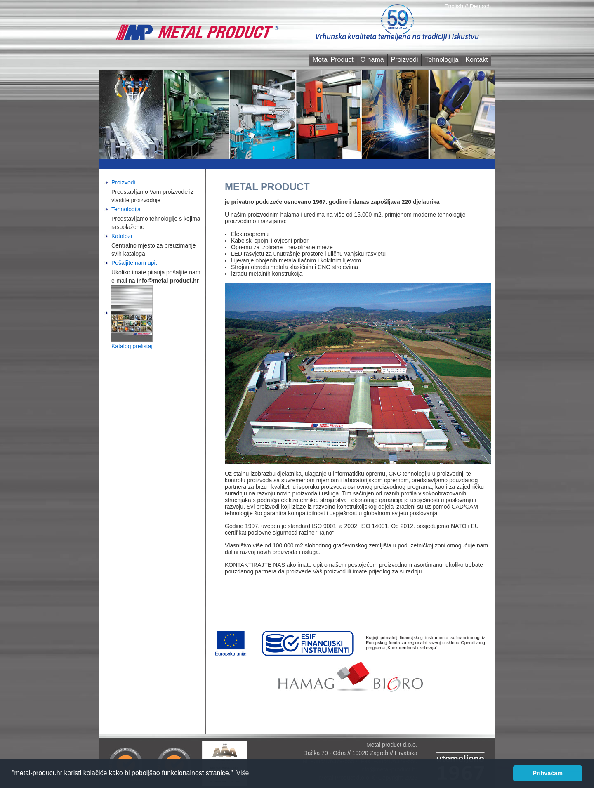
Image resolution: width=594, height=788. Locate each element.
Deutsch (480, 6)
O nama (372, 59)
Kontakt (476, 59)
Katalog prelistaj (132, 346)
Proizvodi (404, 59)
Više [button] (242, 772)
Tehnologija (441, 59)
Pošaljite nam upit (134, 263)
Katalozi (121, 236)
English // (456, 6)
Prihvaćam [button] (548, 773)
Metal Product (333, 59)
